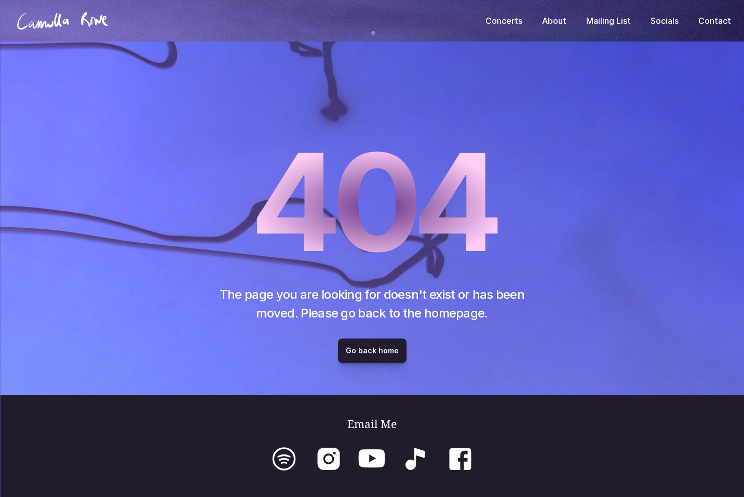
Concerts (503, 21)
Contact (714, 21)
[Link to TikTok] (415, 459)
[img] (329, 459)
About (554, 21)
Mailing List (608, 21)
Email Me (372, 424)
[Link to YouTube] (372, 458)
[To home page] (62, 20)
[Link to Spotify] (284, 459)
